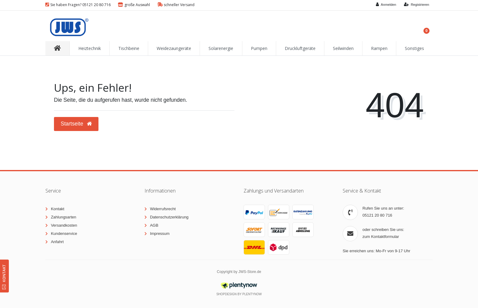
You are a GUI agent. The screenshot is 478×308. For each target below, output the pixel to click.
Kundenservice (64, 233)
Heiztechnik (89, 48)
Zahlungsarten (63, 217)
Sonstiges (414, 48)
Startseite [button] (76, 124)
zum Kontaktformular (380, 236)
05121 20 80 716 (377, 215)
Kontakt (57, 209)
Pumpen (259, 48)
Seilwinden (343, 48)
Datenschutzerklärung (169, 217)
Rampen (379, 48)
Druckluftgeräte (300, 48)
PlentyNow (252, 294)
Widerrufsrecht (163, 209)
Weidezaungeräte (174, 48)
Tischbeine (128, 48)
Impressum (159, 233)
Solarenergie (221, 48)
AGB (154, 225)
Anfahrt (57, 241)
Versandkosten (64, 225)
